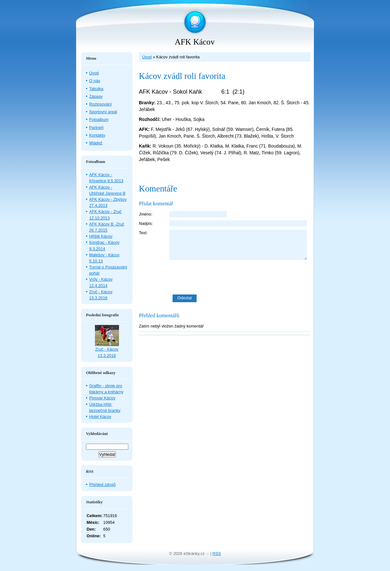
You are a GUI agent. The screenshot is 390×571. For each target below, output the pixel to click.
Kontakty (97, 135)
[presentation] (240, 277)
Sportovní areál (103, 111)
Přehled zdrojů (102, 484)
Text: (143, 232)
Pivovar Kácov (102, 398)
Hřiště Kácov (101, 236)
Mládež (95, 143)
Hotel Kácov (100, 416)
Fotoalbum (98, 119)
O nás (94, 80)
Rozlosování (100, 104)
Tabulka (96, 88)
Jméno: (145, 214)
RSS (217, 553)
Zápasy (96, 96)
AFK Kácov (195, 42)
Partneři (96, 127)
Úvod (147, 57)
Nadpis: (146, 223)
